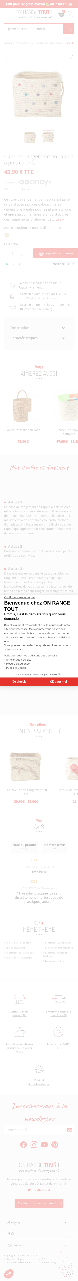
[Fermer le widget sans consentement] (19, 597)
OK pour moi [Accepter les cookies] (58, 682)
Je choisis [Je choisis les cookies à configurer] (19, 682)
